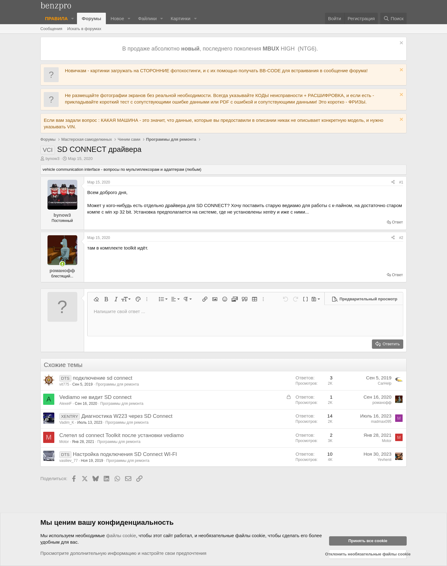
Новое (117, 18)
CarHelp (384, 383)
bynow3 (53, 158)
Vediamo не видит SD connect (95, 397)
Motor (64, 442)
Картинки (181, 18)
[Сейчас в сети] (62, 264)
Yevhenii (384, 460)
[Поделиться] (393, 182)
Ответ (397, 222)
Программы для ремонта (117, 384)
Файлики (147, 18)
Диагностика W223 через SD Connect (126, 416)
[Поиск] (393, 18)
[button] (72, 18)
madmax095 (381, 421)
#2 (401, 238)
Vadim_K (66, 422)
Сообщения (51, 28)
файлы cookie (121, 535)
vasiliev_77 (68, 460)
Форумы (91, 18)
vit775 (64, 384)
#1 (401, 182)
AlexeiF (65, 403)
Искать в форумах (84, 28)
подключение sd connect (102, 378)
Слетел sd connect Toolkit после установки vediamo (121, 435)
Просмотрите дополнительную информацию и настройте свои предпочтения (123, 553)
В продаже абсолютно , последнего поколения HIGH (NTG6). (220, 49)
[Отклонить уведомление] (400, 43)
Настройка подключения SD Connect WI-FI (125, 454)
